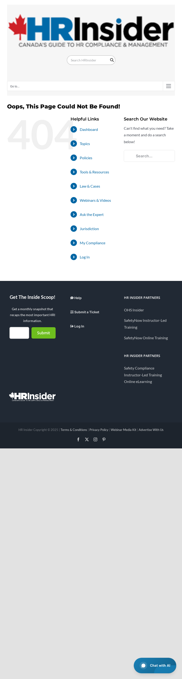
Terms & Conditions (74, 430)
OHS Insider (134, 310)
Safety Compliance (139, 368)
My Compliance (92, 243)
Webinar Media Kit (123, 430)
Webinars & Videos (95, 200)
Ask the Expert (92, 214)
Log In (85, 257)
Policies (86, 157)
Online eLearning (138, 381)
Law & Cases (90, 186)
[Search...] (149, 156)
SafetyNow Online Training (146, 337)
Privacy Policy (98, 430)
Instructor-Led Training (143, 375)
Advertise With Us (151, 430)
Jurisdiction (89, 228)
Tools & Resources (94, 172)
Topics (85, 143)
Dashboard (89, 129)
